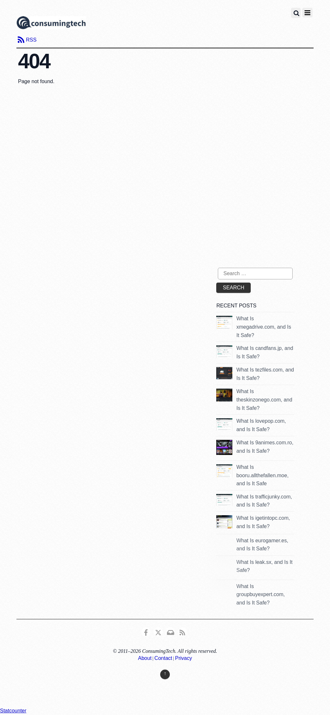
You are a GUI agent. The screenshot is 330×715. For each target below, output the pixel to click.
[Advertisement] (270, 211)
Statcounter (13, 710)
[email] (170, 631)
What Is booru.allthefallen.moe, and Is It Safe (262, 475)
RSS (31, 40)
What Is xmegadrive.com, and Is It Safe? (263, 327)
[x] (158, 631)
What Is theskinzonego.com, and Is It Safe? (264, 400)
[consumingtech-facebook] (145, 631)
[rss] (182, 631)
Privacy (183, 658)
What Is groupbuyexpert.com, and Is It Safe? (260, 594)
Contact (163, 658)
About (144, 658)
